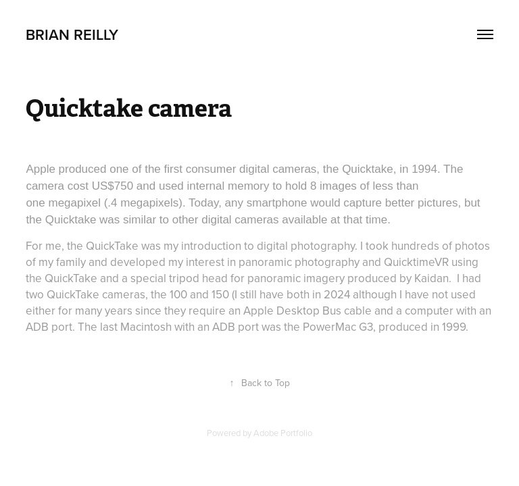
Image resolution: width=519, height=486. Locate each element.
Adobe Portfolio (282, 433)
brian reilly (72, 34)
